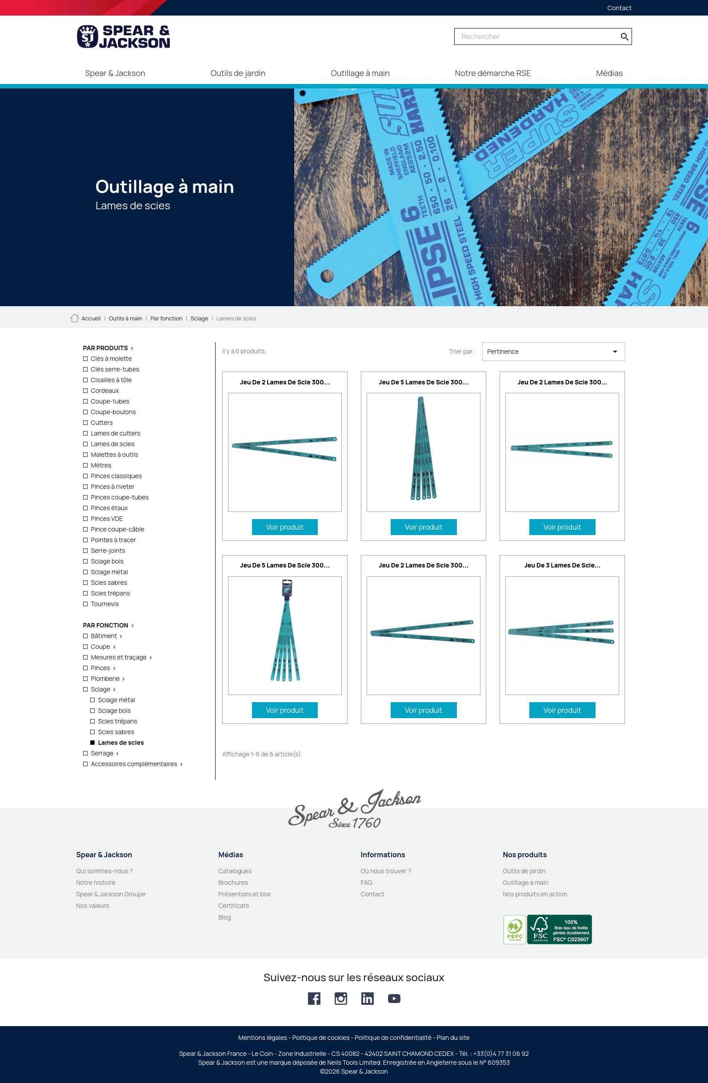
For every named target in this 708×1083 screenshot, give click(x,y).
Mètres (101, 465)
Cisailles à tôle (111, 380)
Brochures (233, 882)
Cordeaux (105, 390)
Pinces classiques (116, 476)
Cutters (102, 422)
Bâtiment (104, 635)
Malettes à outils (114, 454)
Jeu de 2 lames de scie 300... (285, 382)
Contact (620, 8)
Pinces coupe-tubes (120, 497)
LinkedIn (367, 998)
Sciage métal (109, 571)
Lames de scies (113, 444)
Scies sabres (109, 582)
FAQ (366, 882)
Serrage (102, 753)
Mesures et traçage (119, 657)
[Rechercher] (543, 36)
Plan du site (453, 1037)
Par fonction (105, 625)
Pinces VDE (107, 518)
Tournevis (105, 603)
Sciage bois (107, 561)
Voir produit (285, 527)
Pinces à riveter (113, 486)
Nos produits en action (535, 894)
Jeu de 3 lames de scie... (562, 565)
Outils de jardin (524, 871)
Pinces (100, 667)
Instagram (341, 998)
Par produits (105, 348)
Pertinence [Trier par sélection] (553, 351)
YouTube (394, 998)
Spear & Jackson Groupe (111, 894)
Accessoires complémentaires (134, 763)
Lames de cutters (115, 433)
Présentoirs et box (245, 894)
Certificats (234, 905)
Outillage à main (526, 882)
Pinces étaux (109, 508)
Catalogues (235, 871)
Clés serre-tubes (115, 369)
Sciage (101, 689)
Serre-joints (108, 550)
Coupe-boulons (113, 412)
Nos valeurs (92, 905)
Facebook (314, 998)
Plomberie (105, 678)
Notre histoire (96, 882)
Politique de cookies (321, 1037)
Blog (225, 917)
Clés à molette (111, 358)
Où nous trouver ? (386, 871)
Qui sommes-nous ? (104, 871)
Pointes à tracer (113, 540)
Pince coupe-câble (117, 529)
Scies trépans (110, 593)
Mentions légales (262, 1037)
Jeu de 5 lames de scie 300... (423, 382)
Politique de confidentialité (393, 1037)
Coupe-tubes (110, 401)
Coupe (100, 646)
